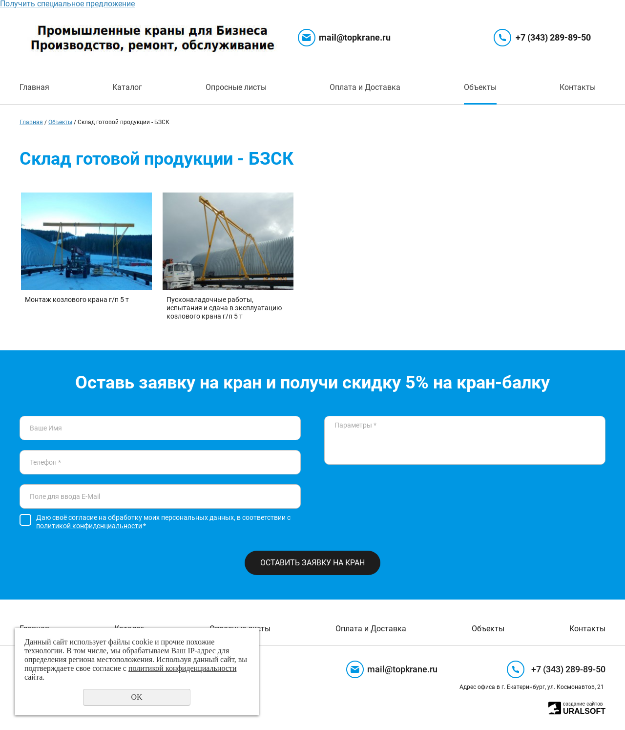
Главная (34, 87)
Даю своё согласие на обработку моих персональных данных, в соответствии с (163, 522)
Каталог (127, 87)
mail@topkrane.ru (355, 37)
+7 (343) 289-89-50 (553, 37)
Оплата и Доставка (365, 87)
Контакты (578, 87)
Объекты (480, 87)
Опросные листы (236, 87)
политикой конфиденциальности (89, 526)
